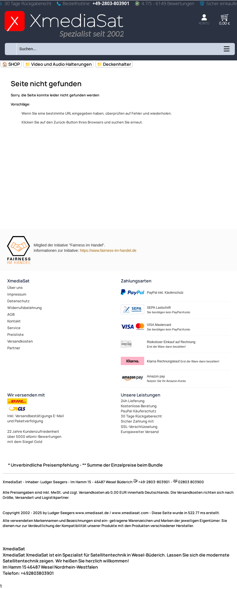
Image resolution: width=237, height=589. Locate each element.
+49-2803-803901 (111, 3)
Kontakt (14, 321)
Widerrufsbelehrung (24, 307)
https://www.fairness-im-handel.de (108, 250)
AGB (11, 314)
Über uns (15, 287)
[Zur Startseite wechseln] (64, 38)
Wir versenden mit (26, 395)
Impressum (16, 294)
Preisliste (15, 334)
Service (13, 327)
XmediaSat (18, 281)
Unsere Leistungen (140, 395)
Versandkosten (20, 341)
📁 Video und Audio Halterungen (58, 64)
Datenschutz (18, 301)
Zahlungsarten (136, 281)
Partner (13, 348)
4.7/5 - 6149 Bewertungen (164, 3)
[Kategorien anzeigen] (226, 51)
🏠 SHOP (11, 64)
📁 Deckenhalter (114, 64)
